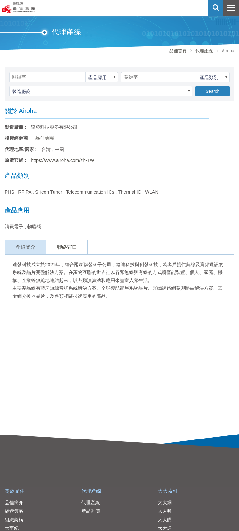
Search (212, 91)
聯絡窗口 (67, 247)
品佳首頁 (178, 50)
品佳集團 (44, 138)
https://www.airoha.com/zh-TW (62, 160)
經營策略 (14, 511)
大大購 (165, 519)
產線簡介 (25, 247)
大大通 (165, 528)
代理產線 (204, 50)
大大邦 (165, 511)
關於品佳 (15, 491)
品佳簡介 (14, 502)
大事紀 (12, 528)
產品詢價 (90, 511)
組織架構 (14, 519)
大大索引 (168, 491)
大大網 (165, 502)
